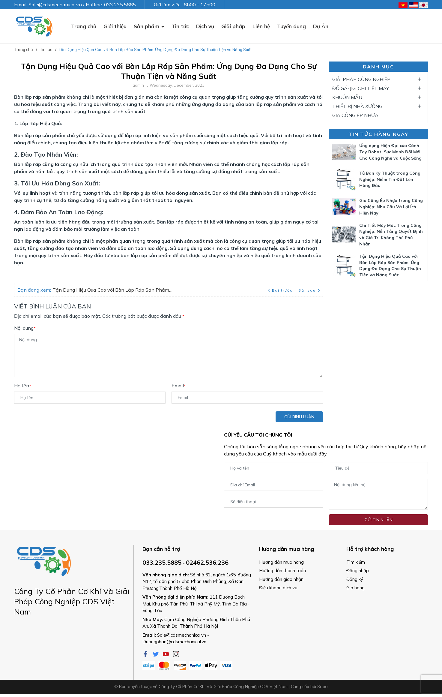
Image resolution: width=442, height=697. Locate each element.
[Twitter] (156, 653)
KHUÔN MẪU (347, 97)
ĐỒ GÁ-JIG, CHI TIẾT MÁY (360, 88)
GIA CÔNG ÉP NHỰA (355, 115)
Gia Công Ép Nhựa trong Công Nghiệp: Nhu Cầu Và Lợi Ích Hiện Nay (391, 207)
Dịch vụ (205, 26)
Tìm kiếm (355, 562)
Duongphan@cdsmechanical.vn (174, 641)
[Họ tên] (90, 398)
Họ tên (22, 386)
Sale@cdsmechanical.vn (181, 635)
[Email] (247, 398)
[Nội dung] (168, 355)
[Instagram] (176, 653)
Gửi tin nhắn (379, 519)
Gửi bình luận (299, 416)
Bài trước (281, 290)
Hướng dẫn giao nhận (281, 579)
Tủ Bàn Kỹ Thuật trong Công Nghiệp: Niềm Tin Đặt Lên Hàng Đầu (389, 179)
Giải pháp (233, 26)
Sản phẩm (147, 26)
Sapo (322, 686)
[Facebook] (146, 653)
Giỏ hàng (355, 587)
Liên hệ (261, 26)
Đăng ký (354, 579)
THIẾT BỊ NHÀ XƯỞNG (357, 106)
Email (179, 386)
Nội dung (25, 328)
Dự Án (320, 26)
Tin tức (180, 26)
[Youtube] (166, 653)
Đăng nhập (357, 570)
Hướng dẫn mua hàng (281, 562)
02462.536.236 (207, 562)
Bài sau (309, 290)
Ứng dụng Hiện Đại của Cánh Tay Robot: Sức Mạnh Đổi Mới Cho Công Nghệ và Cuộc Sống (390, 152)
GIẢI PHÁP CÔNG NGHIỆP (361, 79)
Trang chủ (83, 26)
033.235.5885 (161, 562)
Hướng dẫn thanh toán (282, 570)
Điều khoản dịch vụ (278, 587)
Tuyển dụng (291, 26)
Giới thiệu (115, 26)
